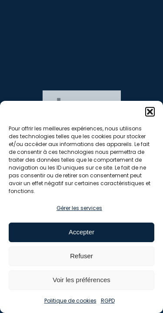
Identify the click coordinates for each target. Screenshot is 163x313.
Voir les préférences (81, 279)
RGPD (108, 300)
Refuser (81, 256)
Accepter (81, 232)
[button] (150, 111)
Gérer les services (79, 208)
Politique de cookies (70, 300)
